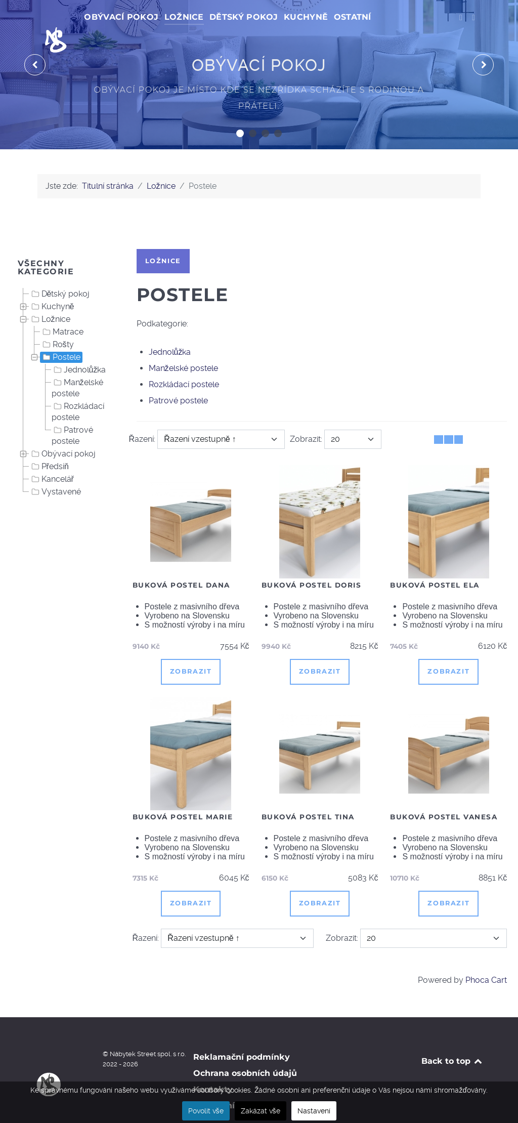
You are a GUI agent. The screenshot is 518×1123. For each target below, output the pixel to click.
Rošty (57, 321)
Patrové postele (72, 412)
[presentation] (35, 42)
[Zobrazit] (352, 416)
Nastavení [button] (313, 1111)
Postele (60, 334)
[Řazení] (221, 416)
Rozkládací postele (78, 388)
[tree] (65, 370)
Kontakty (213, 1066)
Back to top (452, 1038)
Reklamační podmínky (241, 1034)
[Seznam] (458, 416)
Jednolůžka (79, 347)
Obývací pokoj (62, 431)
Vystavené (55, 469)
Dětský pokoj (59, 271)
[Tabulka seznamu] (448, 416)
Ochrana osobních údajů (245, 1050)
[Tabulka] (438, 416)
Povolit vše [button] (206, 1111)
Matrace (61, 309)
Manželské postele (77, 365)
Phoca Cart (486, 957)
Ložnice (49, 296)
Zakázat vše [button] (260, 1111)
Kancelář (51, 456)
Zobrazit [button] (191, 649)
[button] (240, 110)
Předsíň (49, 443)
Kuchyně (51, 283)
